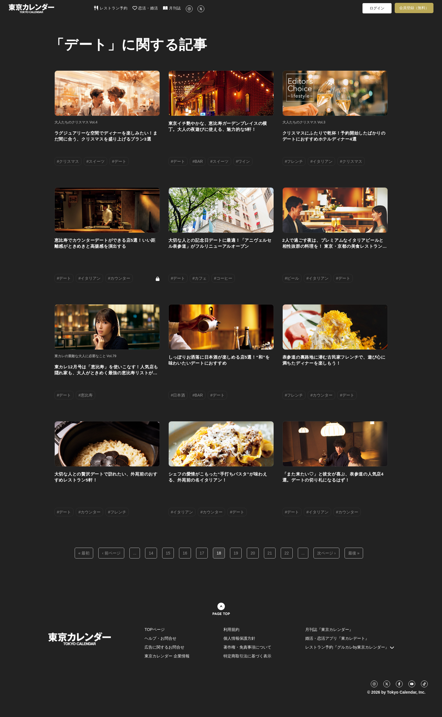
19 (236, 553)
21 (270, 553)
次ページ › (326, 553)
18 (219, 553)
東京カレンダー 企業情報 (167, 656)
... (135, 553)
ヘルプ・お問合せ (160, 638)
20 (252, 553)
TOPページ (154, 629)
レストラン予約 (111, 8)
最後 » (354, 553)
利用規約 (231, 629)
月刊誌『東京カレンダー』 (329, 629)
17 (202, 553)
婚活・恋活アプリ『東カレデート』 (337, 638)
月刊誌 (172, 8)
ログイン (377, 8)
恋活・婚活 (145, 8)
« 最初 (84, 553)
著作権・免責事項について (247, 647)
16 (185, 553)
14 (151, 553)
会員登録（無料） (414, 8)
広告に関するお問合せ (164, 647)
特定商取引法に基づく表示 (247, 656)
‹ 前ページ (111, 553)
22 (286, 553)
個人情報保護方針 (239, 638)
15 (168, 553)
